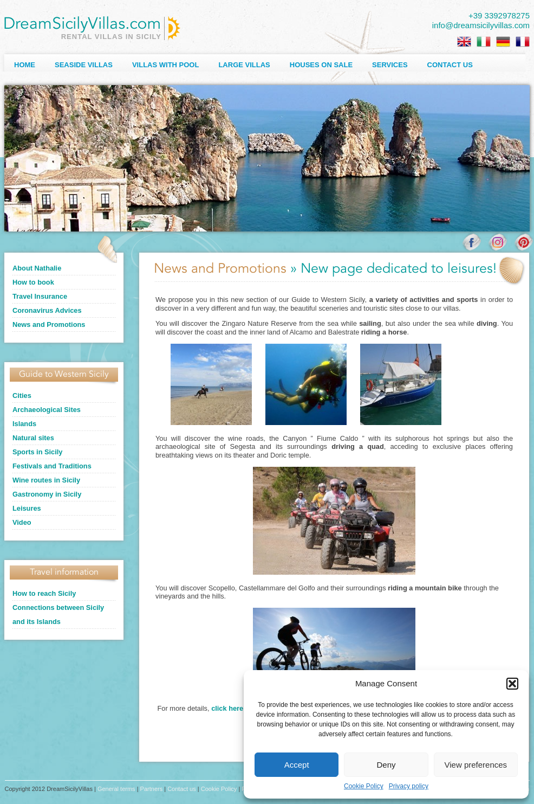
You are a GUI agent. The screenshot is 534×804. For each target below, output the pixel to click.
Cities (21, 395)
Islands (24, 424)
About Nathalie (36, 268)
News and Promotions (48, 324)
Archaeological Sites (46, 410)
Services (390, 65)
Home (24, 65)
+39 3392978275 (499, 15)
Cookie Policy (363, 786)
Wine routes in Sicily (46, 480)
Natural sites (33, 438)
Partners (151, 789)
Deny (385, 764)
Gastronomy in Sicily (46, 494)
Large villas (244, 65)
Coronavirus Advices (47, 310)
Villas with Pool (165, 65)
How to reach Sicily (44, 593)
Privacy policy (408, 786)
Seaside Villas (84, 65)
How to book (33, 282)
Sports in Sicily (37, 452)
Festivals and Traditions (52, 466)
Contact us (450, 65)
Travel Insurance (39, 296)
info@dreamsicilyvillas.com (481, 25)
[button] (512, 683)
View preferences (476, 764)
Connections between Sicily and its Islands (58, 614)
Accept (296, 764)
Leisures (26, 508)
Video (21, 522)
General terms (116, 789)
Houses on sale (321, 65)
